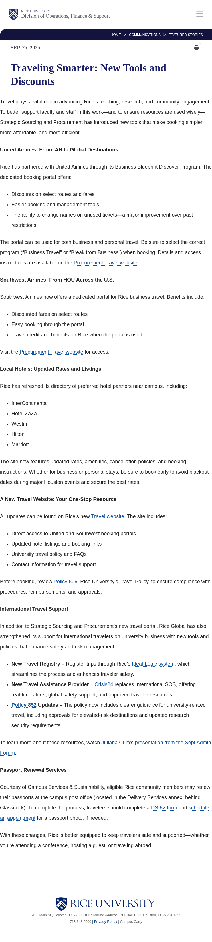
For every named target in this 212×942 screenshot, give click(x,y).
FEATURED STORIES (186, 35)
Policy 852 (24, 705)
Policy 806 (65, 581)
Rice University (35, 11)
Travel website (107, 516)
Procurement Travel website (105, 263)
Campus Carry (131, 921)
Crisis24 (103, 684)
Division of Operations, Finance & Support (65, 16)
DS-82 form (164, 808)
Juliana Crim (115, 742)
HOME (116, 35)
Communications (145, 35)
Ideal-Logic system (153, 664)
